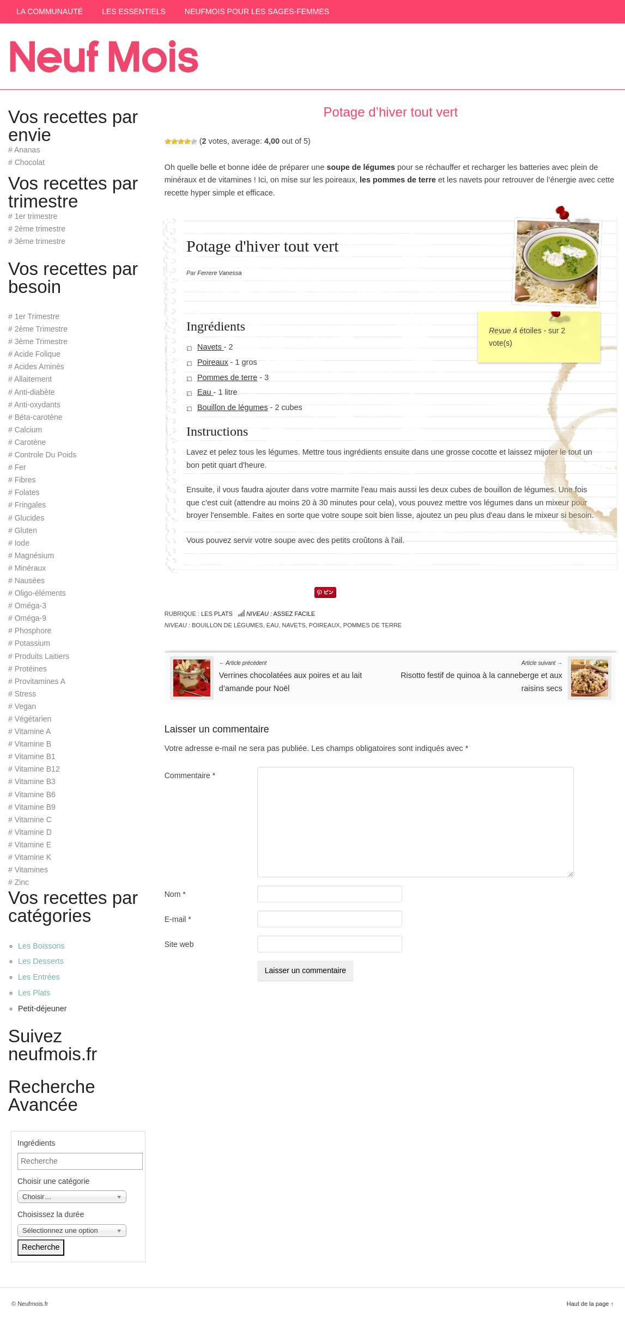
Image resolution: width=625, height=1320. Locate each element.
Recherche (41, 1247)
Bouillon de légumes (232, 407)
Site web (179, 944)
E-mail (178, 919)
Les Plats (217, 613)
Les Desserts (41, 961)
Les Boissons (41, 946)
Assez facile (280, 613)
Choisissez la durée (50, 1214)
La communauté (49, 11)
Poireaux (212, 362)
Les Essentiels (134, 11)
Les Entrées (39, 977)
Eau (205, 392)
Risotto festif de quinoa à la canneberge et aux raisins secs (481, 675)
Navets (210, 347)
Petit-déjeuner (42, 1008)
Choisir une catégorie (53, 1181)
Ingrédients (36, 1143)
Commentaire (190, 775)
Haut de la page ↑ (590, 1303)
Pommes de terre (227, 376)
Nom (175, 894)
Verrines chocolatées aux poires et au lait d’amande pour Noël (290, 675)
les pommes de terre (398, 179)
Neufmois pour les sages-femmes (257, 11)
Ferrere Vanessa (219, 273)
